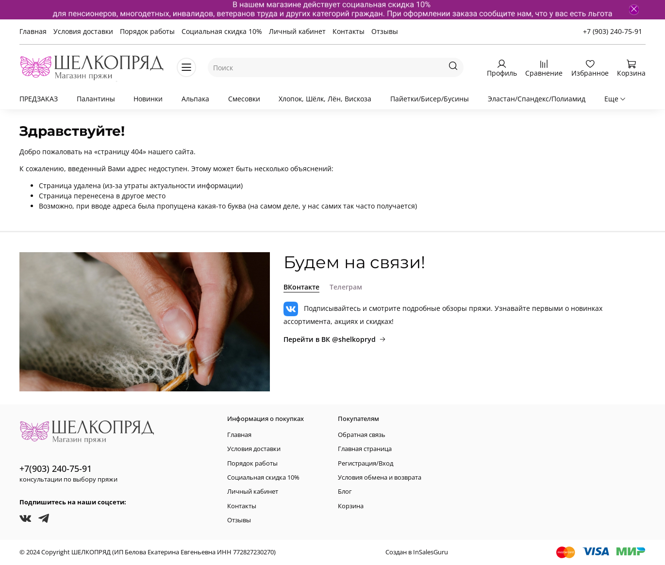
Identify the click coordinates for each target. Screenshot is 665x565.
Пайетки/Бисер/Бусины (429, 98)
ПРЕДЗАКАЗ (38, 98)
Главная (33, 31)
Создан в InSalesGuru (416, 552)
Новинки (148, 98)
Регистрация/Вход (365, 463)
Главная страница (365, 449)
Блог (345, 491)
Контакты (348, 31)
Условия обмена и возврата (379, 477)
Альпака (195, 98)
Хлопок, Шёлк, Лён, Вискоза (325, 98)
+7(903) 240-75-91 (55, 468)
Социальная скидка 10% (222, 31)
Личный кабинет (297, 31)
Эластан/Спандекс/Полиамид (536, 98)
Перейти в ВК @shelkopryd (334, 339)
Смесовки (244, 98)
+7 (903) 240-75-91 (612, 31)
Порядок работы (147, 31)
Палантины (96, 98)
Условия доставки (83, 31)
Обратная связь (361, 435)
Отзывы (384, 31)
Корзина (351, 506)
